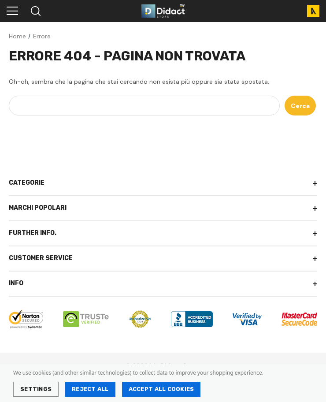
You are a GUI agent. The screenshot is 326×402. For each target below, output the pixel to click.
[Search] (35, 11)
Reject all (90, 389)
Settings (36, 389)
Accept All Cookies (161, 389)
